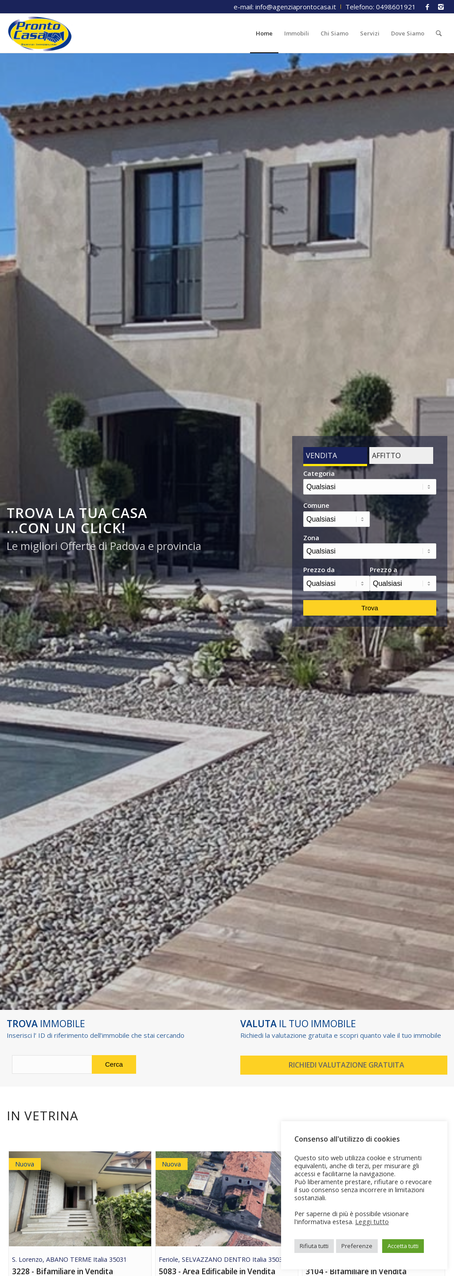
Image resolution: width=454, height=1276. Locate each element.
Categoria (319, 473)
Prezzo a (383, 569)
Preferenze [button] (356, 1246)
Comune (316, 505)
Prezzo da (319, 569)
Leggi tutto (372, 1221)
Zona (311, 537)
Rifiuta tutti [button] (314, 1246)
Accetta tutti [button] (403, 1246)
